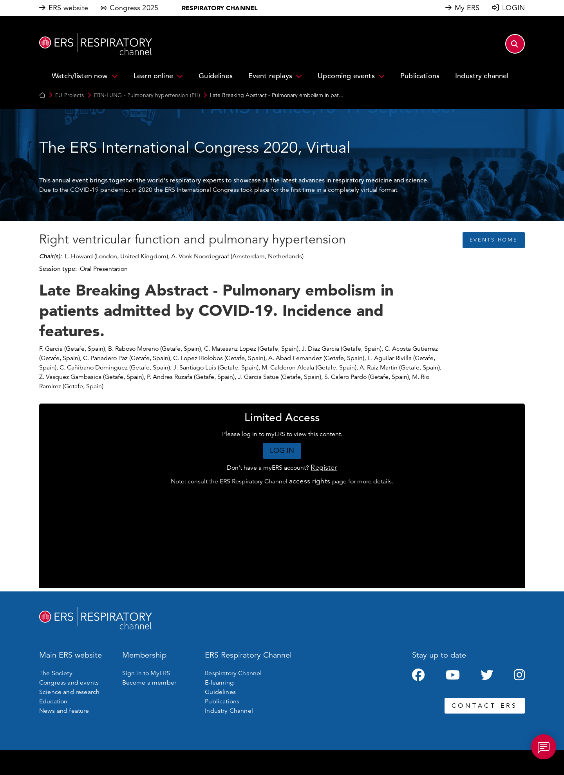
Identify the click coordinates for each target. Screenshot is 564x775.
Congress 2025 (134, 8)
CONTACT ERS (485, 706)
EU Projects (69, 95)
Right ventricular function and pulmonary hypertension (192, 239)
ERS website (68, 8)
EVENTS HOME (494, 240)
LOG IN (282, 450)
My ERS (467, 8)
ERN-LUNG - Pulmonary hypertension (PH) (147, 95)
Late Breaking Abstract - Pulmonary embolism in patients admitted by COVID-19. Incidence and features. (216, 310)
